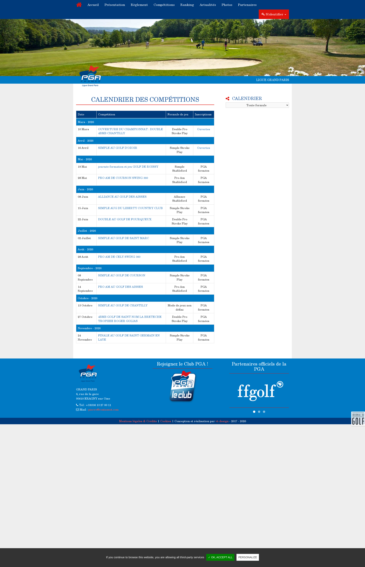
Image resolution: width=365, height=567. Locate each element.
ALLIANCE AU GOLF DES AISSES (122, 196)
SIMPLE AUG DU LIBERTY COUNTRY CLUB (130, 208)
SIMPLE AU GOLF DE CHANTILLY (123, 305)
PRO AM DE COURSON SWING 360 (123, 178)
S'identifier (274, 14)
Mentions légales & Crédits (138, 421)
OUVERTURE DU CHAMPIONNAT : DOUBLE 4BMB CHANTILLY (130, 131)
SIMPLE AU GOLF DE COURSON (121, 275)
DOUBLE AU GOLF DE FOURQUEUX (125, 219)
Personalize (247, 557)
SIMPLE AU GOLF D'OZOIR (117, 148)
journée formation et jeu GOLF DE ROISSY (128, 166)
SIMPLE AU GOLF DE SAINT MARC (123, 238)
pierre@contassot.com (103, 409)
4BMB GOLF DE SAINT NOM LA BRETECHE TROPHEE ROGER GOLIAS (130, 319)
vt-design (222, 421)
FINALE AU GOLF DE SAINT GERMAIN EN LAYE (129, 337)
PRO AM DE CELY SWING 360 (119, 257)
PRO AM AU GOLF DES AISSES (120, 287)
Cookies (165, 421)
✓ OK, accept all (220, 557)
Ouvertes (203, 129)
